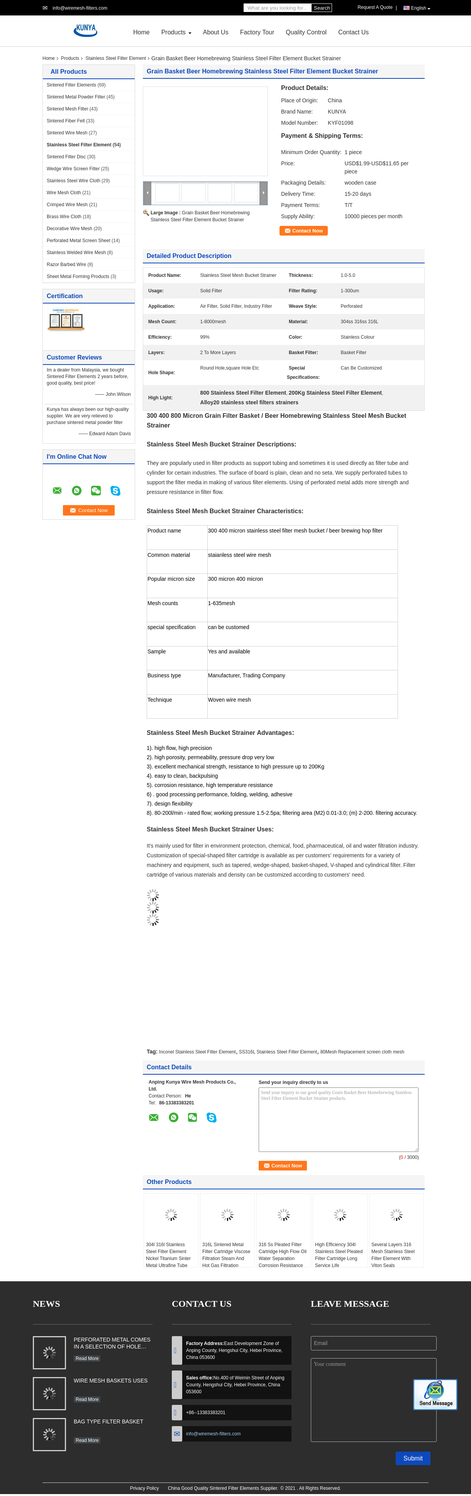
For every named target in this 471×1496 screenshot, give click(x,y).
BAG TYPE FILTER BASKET (108, 1421)
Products (173, 32)
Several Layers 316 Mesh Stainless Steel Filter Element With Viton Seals (393, 1255)
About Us (216, 32)
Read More (87, 1358)
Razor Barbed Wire (66, 264)
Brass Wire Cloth (64, 216)
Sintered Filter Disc (66, 156)
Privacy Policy (144, 1488)
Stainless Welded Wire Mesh (76, 252)
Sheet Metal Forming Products (78, 276)
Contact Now (307, 231)
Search (322, 8)
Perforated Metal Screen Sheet (78, 240)
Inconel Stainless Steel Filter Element (197, 1052)
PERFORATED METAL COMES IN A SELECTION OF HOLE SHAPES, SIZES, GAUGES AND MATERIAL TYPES (112, 1344)
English (420, 8)
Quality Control (306, 32)
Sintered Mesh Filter (67, 109)
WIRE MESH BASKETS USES (110, 1380)
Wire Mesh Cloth (64, 192)
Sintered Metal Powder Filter (76, 97)
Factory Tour (257, 32)
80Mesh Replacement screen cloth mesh (362, 1052)
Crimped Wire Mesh (67, 204)
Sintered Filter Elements (71, 85)
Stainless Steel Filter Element (115, 58)
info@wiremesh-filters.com (80, 8)
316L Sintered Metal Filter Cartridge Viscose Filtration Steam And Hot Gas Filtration (226, 1255)
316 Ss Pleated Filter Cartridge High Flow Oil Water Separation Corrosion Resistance (283, 1255)
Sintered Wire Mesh (67, 133)
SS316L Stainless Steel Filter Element (278, 1052)
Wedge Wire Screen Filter (73, 168)
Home (141, 32)
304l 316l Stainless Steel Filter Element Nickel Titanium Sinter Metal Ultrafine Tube (168, 1255)
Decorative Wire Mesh (69, 228)
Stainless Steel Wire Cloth (73, 180)
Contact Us (353, 32)
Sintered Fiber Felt (66, 121)
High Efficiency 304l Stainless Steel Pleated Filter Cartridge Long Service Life (339, 1255)
